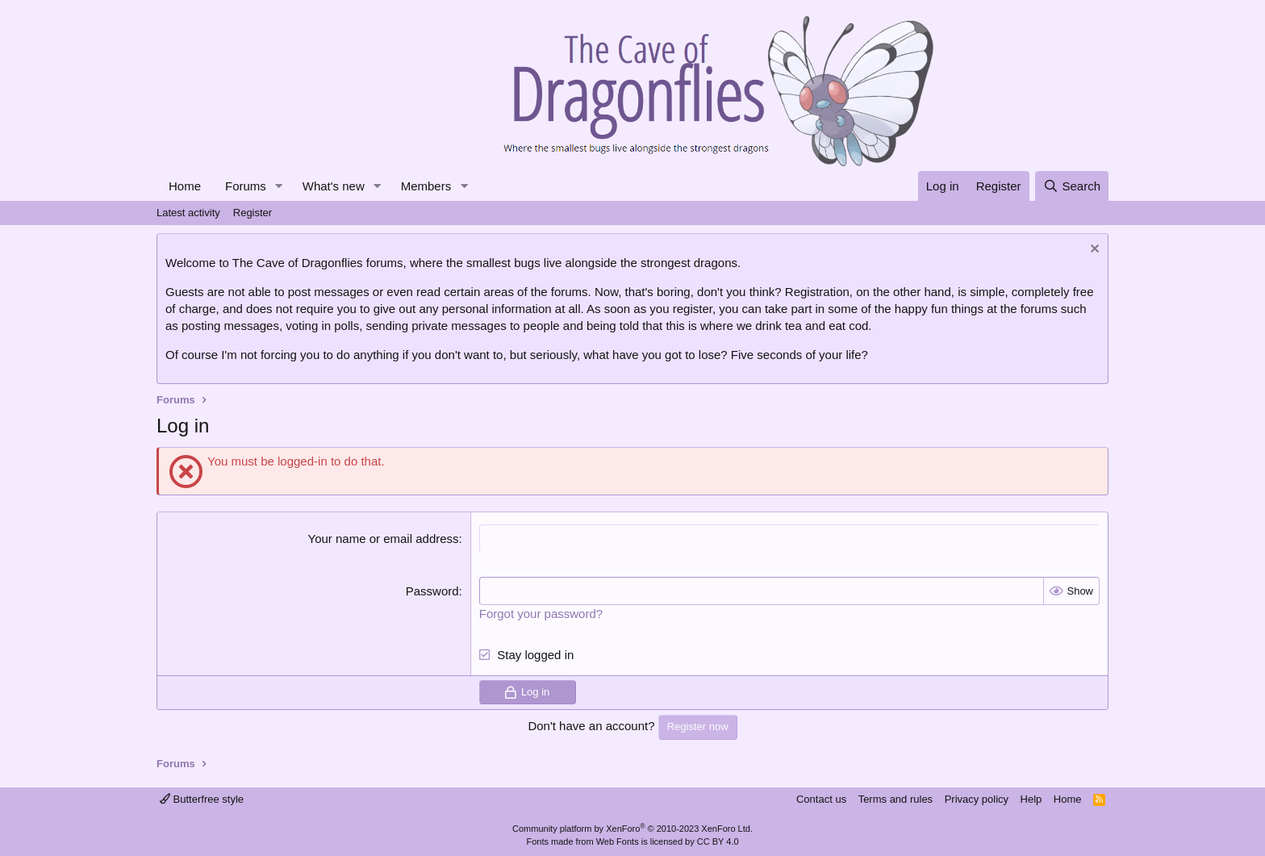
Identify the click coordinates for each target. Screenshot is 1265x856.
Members (426, 186)
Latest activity (188, 213)
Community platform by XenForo (632, 828)
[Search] (1071, 186)
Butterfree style (202, 799)
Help (1031, 799)
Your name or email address (383, 538)
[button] (279, 186)
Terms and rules (895, 799)
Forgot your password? (541, 613)
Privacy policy (976, 799)
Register (252, 213)
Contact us (821, 799)
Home (185, 186)
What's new (334, 186)
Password (432, 591)
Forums (245, 186)
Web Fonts (617, 841)
